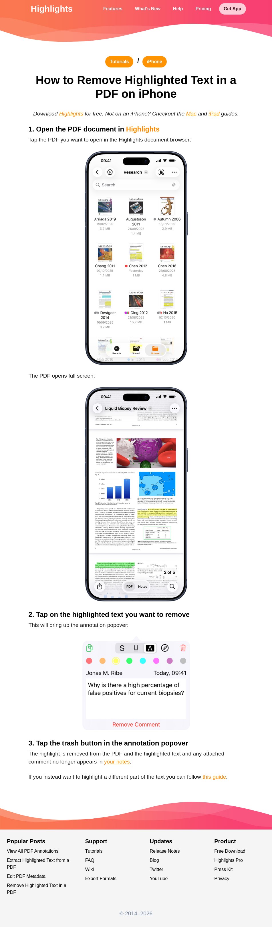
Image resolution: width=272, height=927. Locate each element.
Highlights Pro (228, 860)
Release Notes (165, 851)
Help (178, 8)
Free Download (229, 851)
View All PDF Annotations (32, 851)
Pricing (203, 8)
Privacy (221, 878)
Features (112, 8)
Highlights (52, 8)
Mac (191, 114)
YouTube (159, 878)
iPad (214, 114)
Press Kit (223, 869)
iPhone (154, 61)
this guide (214, 777)
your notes (117, 762)
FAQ (89, 860)
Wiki (89, 869)
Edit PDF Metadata (26, 876)
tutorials (119, 61)
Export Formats (100, 878)
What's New (147, 8)
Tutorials (94, 851)
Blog (154, 860)
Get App (232, 8)
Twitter (156, 869)
